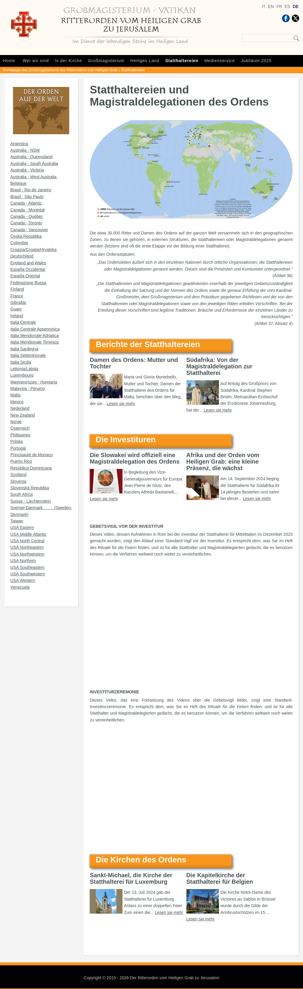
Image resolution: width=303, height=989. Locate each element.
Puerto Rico (21, 461)
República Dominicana (31, 468)
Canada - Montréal (27, 210)
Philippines (20, 435)
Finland (17, 289)
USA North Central (27, 540)
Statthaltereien (181, 60)
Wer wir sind (35, 60)
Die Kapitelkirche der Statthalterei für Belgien (219, 878)
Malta (15, 395)
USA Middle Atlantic (28, 534)
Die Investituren (126, 439)
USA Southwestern (27, 574)
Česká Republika (26, 236)
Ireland (16, 315)
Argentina (19, 143)
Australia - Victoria (27, 170)
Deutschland (21, 256)
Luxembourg (21, 375)
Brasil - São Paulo (26, 196)
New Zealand (22, 415)
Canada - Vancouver (29, 229)
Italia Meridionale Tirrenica (34, 342)
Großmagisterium (106, 60)
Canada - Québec (26, 216)
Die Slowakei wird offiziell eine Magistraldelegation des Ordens (134, 458)
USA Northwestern (27, 554)
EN (271, 6)
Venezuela (20, 587)
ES (287, 6)
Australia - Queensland (31, 156)
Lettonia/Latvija (24, 368)
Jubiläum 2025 (256, 60)
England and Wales (28, 262)
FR (279, 6)
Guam (16, 309)
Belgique (18, 183)
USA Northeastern (27, 547)
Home (9, 60)
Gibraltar (18, 302)
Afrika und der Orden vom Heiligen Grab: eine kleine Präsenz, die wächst (223, 461)
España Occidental (27, 269)
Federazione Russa (28, 282)
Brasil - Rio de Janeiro (30, 189)
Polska (16, 441)
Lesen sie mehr (121, 403)
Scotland (18, 474)
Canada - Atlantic (26, 203)
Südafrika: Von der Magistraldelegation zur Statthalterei (219, 366)
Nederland (20, 408)
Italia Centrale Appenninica (35, 329)
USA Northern (23, 560)
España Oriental (25, 275)
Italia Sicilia (20, 362)
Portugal (18, 448)
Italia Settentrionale (28, 355)
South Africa (21, 494)
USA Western (22, 580)
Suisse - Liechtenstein (30, 501)
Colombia (19, 242)
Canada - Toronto (26, 223)
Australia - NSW (25, 150)
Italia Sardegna (24, 349)
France (16, 296)
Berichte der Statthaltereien (148, 344)
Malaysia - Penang (27, 388)
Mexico (16, 401)
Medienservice (219, 60)
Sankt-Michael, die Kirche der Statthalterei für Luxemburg (131, 878)
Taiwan (16, 521)
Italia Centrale (23, 322)
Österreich (20, 428)
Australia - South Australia (34, 163)
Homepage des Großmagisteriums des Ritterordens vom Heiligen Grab (60, 70)
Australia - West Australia (33, 176)
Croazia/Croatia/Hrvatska (33, 249)
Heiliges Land (144, 60)
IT (263, 6)
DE (296, 6)
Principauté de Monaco (31, 454)
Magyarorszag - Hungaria (33, 382)
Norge (16, 421)
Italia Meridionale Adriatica (34, 335)
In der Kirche (68, 60)
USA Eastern (22, 527)
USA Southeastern (27, 567)
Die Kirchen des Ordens (141, 859)
